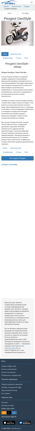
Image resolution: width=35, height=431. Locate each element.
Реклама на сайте (7, 405)
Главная (6, 6)
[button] (3, 33)
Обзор (5, 54)
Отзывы (18, 58)
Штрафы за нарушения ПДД (11, 387)
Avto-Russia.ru (16, 428)
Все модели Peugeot (17, 158)
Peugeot (26, 6)
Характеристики (15, 54)
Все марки (25, 13)
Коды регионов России (9, 390)
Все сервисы (5, 393)
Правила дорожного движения (11, 384)
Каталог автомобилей (8, 369)
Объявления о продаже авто (11, 375)
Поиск (9, 13)
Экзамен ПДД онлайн (8, 366)
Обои (26, 58)
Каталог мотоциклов (8, 372)
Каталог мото (16, 6)
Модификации (8, 58)
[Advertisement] (17, 232)
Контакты (4, 402)
